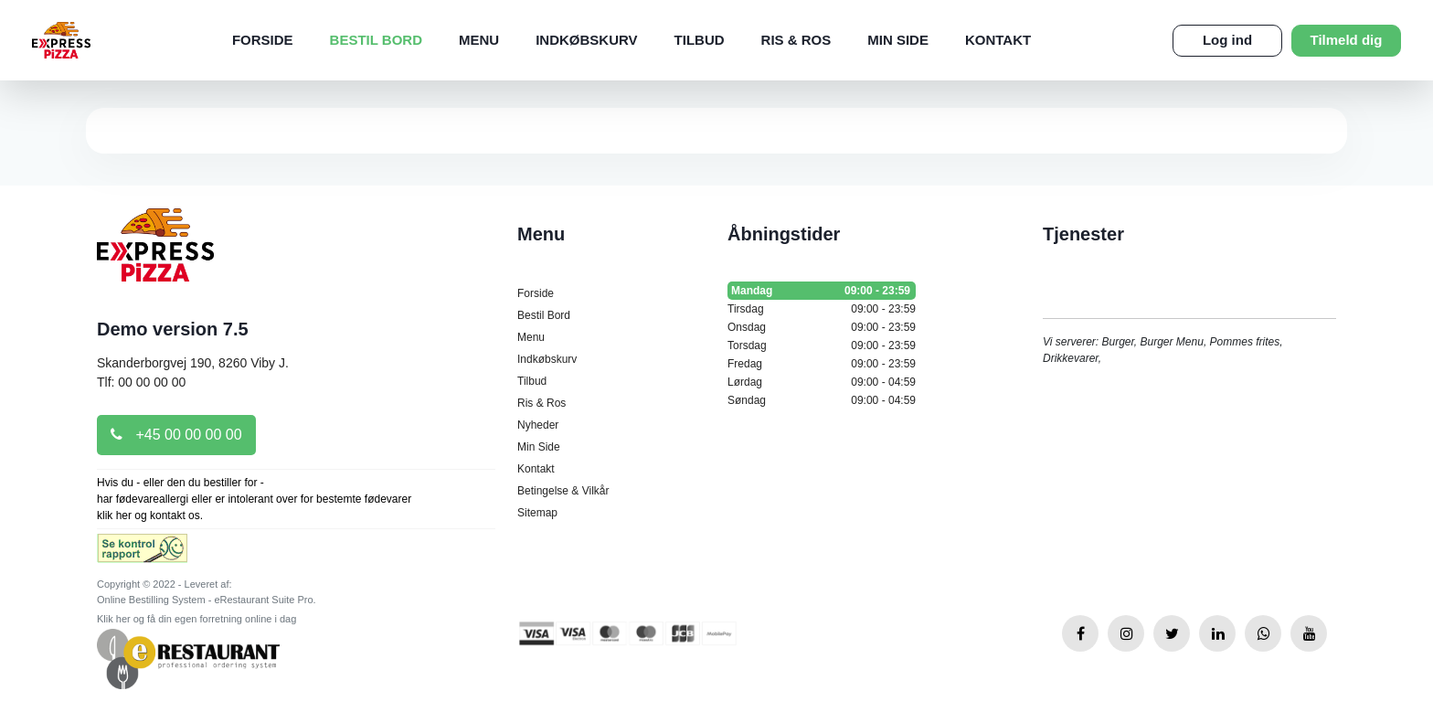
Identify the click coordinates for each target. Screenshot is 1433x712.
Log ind (1227, 40)
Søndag (821, 400)
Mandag (821, 291)
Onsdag (821, 327)
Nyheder (537, 425)
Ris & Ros (796, 40)
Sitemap (537, 512)
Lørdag (821, 382)
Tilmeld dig (1347, 40)
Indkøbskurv (586, 40)
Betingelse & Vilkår (563, 490)
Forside (262, 40)
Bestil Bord (376, 40)
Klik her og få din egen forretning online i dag (196, 618)
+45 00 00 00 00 (176, 434)
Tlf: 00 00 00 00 (141, 382)
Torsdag (821, 345)
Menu (479, 40)
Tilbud (699, 40)
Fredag (821, 364)
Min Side (898, 40)
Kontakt (998, 40)
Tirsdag (821, 309)
